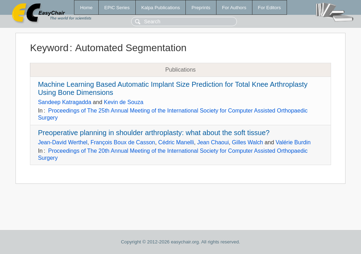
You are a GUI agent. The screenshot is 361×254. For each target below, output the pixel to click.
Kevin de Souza (123, 102)
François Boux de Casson (123, 142)
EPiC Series (117, 7)
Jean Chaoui (213, 142)
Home (86, 7)
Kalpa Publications (160, 7)
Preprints (200, 7)
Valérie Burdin (293, 142)
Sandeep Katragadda (64, 102)
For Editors (269, 7)
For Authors (234, 7)
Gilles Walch (247, 142)
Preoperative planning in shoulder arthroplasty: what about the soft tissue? (154, 133)
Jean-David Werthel (62, 142)
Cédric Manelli (176, 142)
